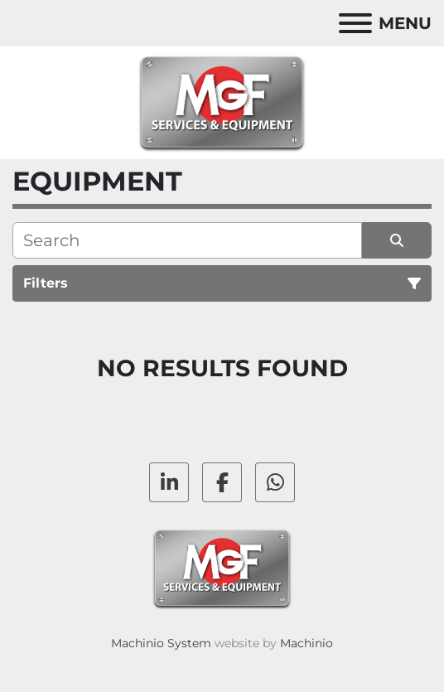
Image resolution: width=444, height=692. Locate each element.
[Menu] (355, 23)
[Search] (187, 240)
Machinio (306, 643)
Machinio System (161, 643)
